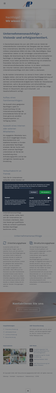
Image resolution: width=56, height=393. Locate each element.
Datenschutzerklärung (25, 188)
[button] (33, 192)
